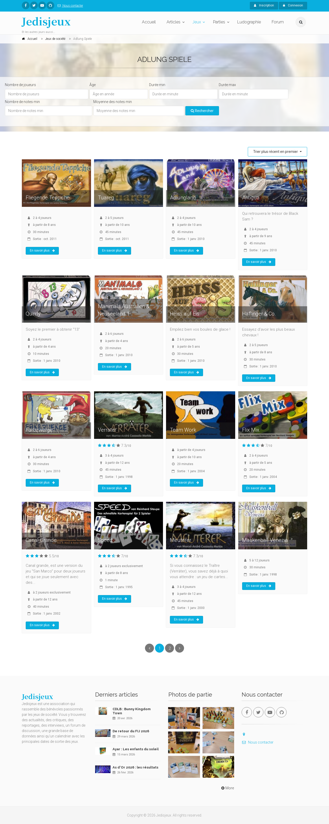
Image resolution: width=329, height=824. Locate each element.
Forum (278, 22)
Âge (92, 85)
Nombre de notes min (22, 102)
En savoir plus (42, 250)
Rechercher (202, 111)
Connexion (293, 5)
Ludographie (249, 22)
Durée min (157, 85)
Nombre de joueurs (20, 85)
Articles (173, 22)
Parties (219, 22)
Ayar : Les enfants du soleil (136, 749)
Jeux (197, 22)
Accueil (149, 22)
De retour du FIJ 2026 (131, 731)
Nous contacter (69, 5)
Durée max (227, 85)
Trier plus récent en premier (276, 152)
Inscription (264, 5)
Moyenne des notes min (112, 102)
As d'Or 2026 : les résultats (135, 767)
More (227, 788)
